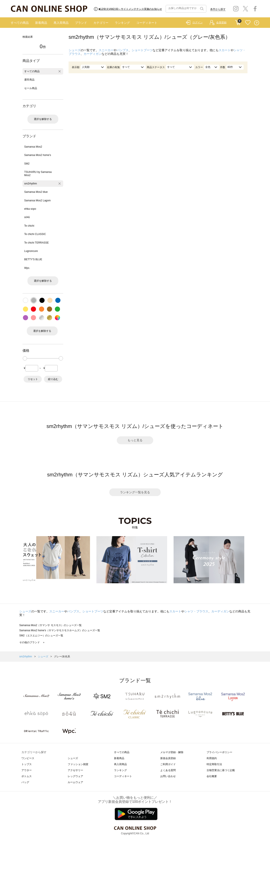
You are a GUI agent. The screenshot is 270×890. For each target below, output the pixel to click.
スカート (225, 50)
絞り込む (53, 379)
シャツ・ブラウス (196, 611)
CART (237, 21)
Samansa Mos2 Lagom (37, 200)
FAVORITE (247, 22)
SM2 (27, 163)
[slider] (25, 358)
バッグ (25, 782)
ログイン (197, 22)
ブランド (81, 22)
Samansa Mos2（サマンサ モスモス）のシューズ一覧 (50, 625)
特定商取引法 (214, 764)
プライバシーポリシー (219, 752)
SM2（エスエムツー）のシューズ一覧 (41, 635)
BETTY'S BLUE (33, 259)
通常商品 (29, 79)
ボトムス (26, 776)
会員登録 (221, 22)
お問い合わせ (168, 776)
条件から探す (218, 9)
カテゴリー (100, 22)
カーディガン (93, 53)
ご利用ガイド (168, 764)
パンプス (123, 50)
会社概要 (212, 776)
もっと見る (135, 440)
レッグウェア (75, 776)
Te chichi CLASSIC (35, 234)
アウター (26, 770)
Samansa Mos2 (33, 146)
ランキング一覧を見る (135, 492)
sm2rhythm (30, 183)
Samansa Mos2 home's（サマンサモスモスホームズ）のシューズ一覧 (59, 630)
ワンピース (27, 758)
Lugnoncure (31, 251)
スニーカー (106, 50)
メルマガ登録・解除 (171, 752)
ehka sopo (30, 208)
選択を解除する (43, 119)
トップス (26, 764)
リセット (33, 379)
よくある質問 (168, 770)
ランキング (122, 22)
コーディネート (146, 22)
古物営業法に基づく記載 (221, 770)
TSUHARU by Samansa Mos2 (38, 174)
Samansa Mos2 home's (37, 155)
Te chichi (29, 225)
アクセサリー (75, 770)
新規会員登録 (168, 758)
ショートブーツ (142, 50)
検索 (201, 9)
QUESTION (257, 23)
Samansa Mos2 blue (36, 191)
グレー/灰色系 (62, 656)
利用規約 (212, 758)
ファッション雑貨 (78, 764)
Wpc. (27, 267)
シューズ (75, 50)
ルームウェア (75, 782)
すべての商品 (20, 22)
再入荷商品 (61, 22)
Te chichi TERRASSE (36, 242)
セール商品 (30, 88)
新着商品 (41, 22)
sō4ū (27, 217)
